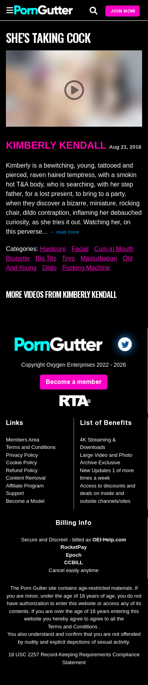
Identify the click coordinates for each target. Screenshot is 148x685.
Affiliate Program (25, 486)
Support (15, 493)
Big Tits (46, 258)
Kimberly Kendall (56, 145)
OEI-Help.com (109, 540)
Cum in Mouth (114, 249)
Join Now (123, 11)
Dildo (49, 267)
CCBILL (73, 562)
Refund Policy (21, 470)
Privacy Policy (22, 455)
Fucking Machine (86, 267)
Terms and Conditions (31, 447)
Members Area (22, 440)
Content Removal (25, 478)
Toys (68, 258)
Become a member (73, 382)
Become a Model (25, 501)
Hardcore (53, 249)
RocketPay (73, 547)
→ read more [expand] (64, 232)
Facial (80, 249)
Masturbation (99, 258)
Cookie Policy (21, 462)
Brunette (18, 258)
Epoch (74, 555)
